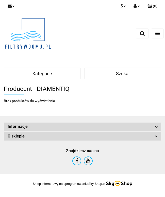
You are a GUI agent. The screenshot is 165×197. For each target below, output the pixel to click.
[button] (152, 6)
